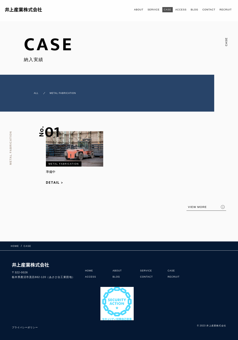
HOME (89, 263)
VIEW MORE (197, 203)
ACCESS (174, 9)
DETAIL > (54, 179)
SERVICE (143, 9)
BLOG (189, 9)
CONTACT (205, 9)
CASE (159, 9)
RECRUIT (224, 9)
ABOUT (126, 9)
